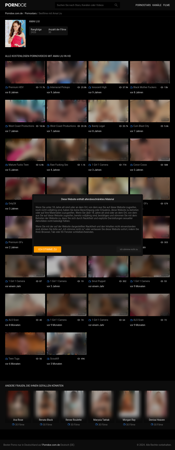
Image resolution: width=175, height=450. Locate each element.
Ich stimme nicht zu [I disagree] (129, 249)
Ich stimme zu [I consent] (47, 249)
